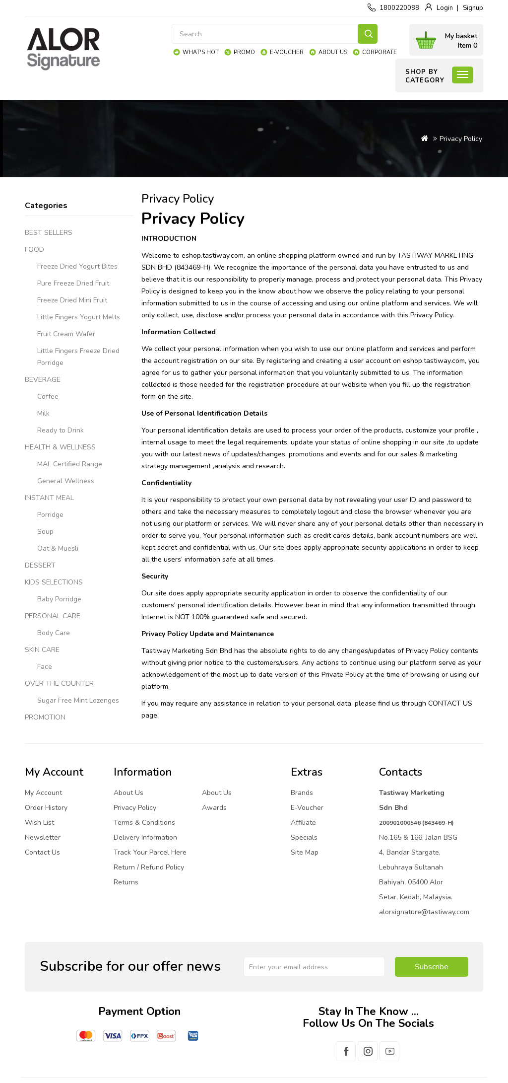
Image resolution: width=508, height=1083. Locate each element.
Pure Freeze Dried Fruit (73, 283)
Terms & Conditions (144, 822)
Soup (45, 531)
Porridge (50, 514)
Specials (304, 837)
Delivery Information (145, 837)
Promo (244, 52)
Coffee (48, 396)
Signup (473, 7)
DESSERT (40, 565)
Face (44, 666)
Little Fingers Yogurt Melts (78, 317)
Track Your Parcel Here (150, 852)
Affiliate (303, 822)
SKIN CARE (42, 649)
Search (368, 34)
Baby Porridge (59, 599)
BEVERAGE (43, 379)
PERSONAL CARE (52, 616)
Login (445, 7)
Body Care (53, 633)
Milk (43, 413)
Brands (302, 792)
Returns (126, 882)
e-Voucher (287, 52)
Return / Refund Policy (149, 867)
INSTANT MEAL (49, 498)
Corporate (379, 52)
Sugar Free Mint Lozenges (78, 700)
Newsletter (43, 837)
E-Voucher (307, 807)
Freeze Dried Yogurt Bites (77, 266)
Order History (46, 807)
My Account (43, 792)
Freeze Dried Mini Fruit (72, 300)
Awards (214, 807)
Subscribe (431, 966)
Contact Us (42, 852)
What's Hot (201, 52)
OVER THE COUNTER (59, 683)
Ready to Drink (60, 430)
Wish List (39, 822)
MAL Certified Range (69, 464)
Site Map (304, 852)
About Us (332, 52)
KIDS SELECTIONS (54, 582)
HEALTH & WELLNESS (60, 447)
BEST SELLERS (48, 232)
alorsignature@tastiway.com (424, 912)
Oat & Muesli (57, 548)
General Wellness (65, 481)
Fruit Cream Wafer (66, 334)
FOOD (34, 249)
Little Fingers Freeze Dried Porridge (78, 356)
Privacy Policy (461, 139)
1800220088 (399, 7)
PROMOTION (45, 717)
